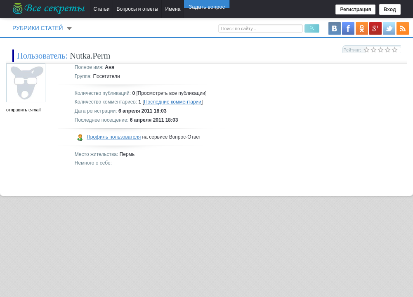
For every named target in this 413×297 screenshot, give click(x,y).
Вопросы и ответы (137, 9)
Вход (390, 9)
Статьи (102, 9)
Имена (172, 9)
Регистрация (355, 9)
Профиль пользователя (114, 137)
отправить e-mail (23, 109)
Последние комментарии (172, 102)
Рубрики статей (37, 28)
